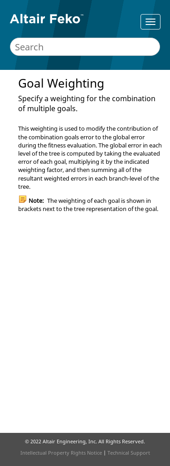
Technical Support (128, 452)
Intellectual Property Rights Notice (61, 452)
